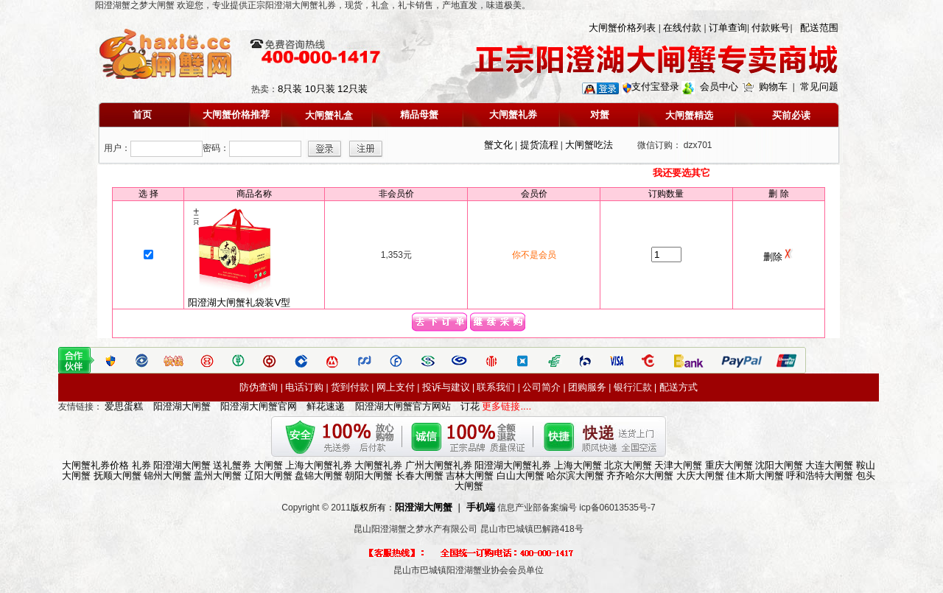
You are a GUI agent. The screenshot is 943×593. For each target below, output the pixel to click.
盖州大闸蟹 (218, 475)
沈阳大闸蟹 (779, 465)
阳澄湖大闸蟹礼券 (512, 465)
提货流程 (539, 144)
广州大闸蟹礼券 (438, 465)
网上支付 (395, 387)
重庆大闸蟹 (729, 465)
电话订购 (304, 387)
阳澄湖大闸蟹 (182, 406)
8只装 (290, 88)
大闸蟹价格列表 (622, 27)
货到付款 (350, 387)
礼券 (141, 465)
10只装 (320, 88)
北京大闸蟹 (628, 465)
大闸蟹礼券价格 (95, 465)
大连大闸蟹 (829, 465)
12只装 (352, 88)
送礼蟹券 (232, 465)
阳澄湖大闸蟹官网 (258, 406)
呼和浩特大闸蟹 (819, 475)
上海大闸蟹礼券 (318, 465)
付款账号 (770, 27)
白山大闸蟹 (520, 475)
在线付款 (682, 27)
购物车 (773, 86)
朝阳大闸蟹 (369, 475)
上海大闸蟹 (578, 465)
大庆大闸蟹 (700, 475)
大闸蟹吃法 (589, 144)
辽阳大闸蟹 (268, 475)
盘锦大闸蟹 (319, 475)
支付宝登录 (655, 86)
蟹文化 (498, 144)
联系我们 (496, 387)
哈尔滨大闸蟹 (575, 475)
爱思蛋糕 (124, 406)
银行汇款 (633, 387)
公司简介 (541, 387)
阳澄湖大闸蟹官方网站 (403, 406)
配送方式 (678, 387)
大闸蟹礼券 (378, 465)
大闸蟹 (268, 465)
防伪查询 (258, 387)
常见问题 (819, 86)
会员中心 (719, 86)
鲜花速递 (325, 406)
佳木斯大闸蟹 (755, 475)
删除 (778, 256)
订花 (470, 406)
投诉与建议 (446, 387)
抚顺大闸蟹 (117, 475)
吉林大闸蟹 (470, 475)
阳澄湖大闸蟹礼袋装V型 (239, 298)
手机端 (480, 507)
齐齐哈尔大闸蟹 (639, 475)
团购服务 (587, 387)
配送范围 (819, 27)
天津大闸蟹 (678, 465)
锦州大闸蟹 (168, 475)
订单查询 (728, 27)
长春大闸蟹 (420, 475)
